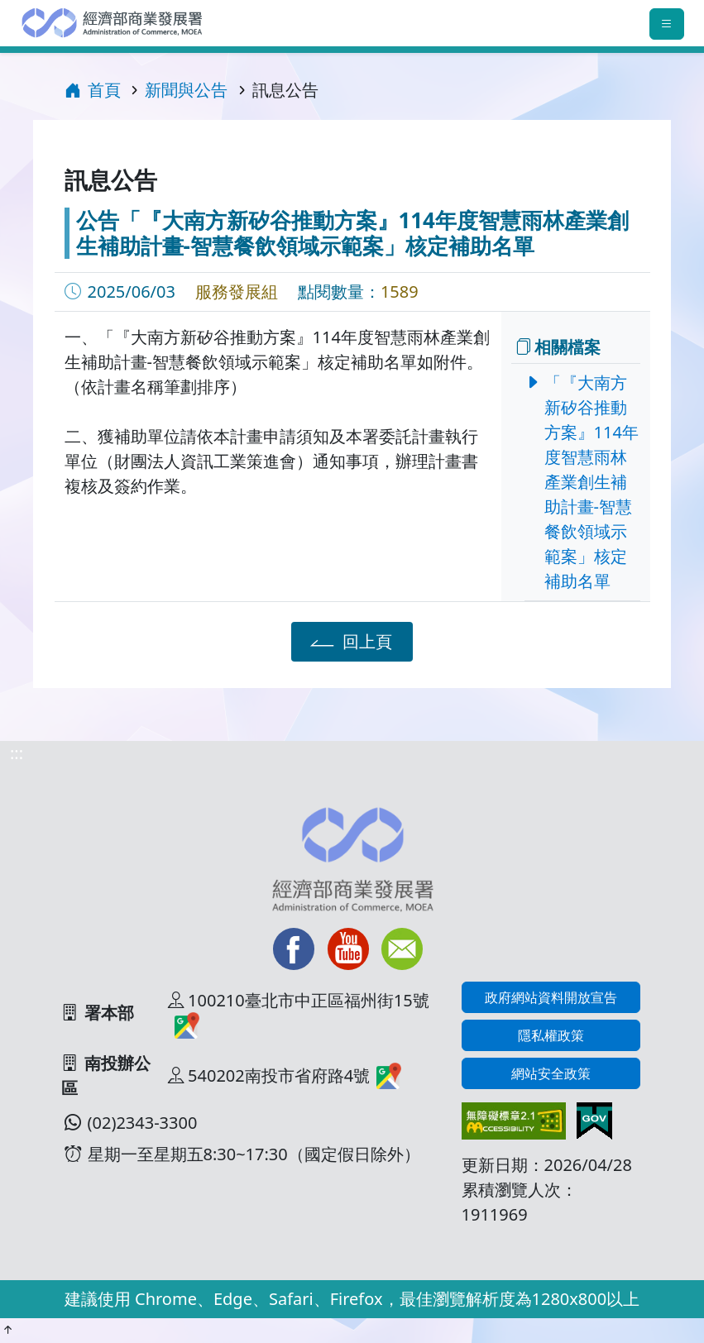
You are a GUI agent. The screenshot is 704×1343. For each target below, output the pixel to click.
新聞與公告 (186, 90)
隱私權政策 (551, 1035)
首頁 (93, 90)
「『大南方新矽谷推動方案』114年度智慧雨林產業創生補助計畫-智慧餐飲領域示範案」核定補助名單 (586, 481)
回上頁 (348, 640)
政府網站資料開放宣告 (551, 997)
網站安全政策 (551, 1073)
